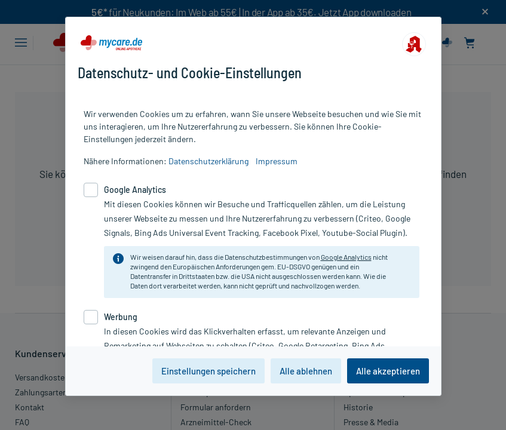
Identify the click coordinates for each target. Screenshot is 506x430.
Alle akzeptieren (388, 371)
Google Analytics (346, 257)
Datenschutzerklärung (208, 161)
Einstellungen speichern (208, 371)
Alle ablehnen (306, 371)
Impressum (277, 161)
